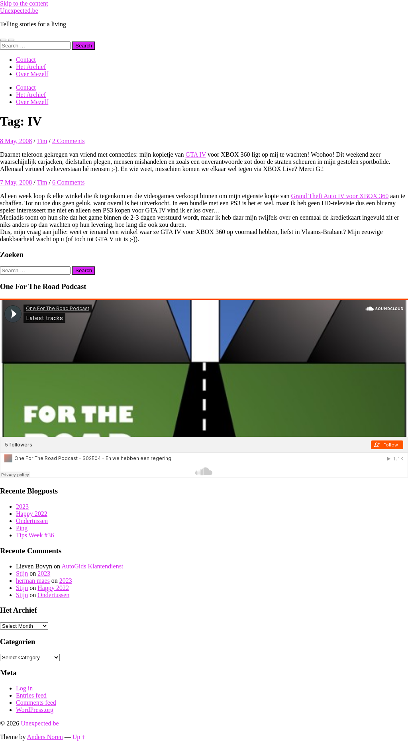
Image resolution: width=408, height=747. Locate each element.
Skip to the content (24, 3)
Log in (24, 688)
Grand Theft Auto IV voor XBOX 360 (339, 196)
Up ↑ (79, 736)
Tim (42, 141)
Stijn (22, 573)
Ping (21, 528)
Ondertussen (32, 520)
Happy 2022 (31, 513)
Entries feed (31, 695)
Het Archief (31, 66)
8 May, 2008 (16, 141)
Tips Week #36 (35, 535)
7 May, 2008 (16, 182)
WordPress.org (34, 709)
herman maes (33, 580)
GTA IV (196, 154)
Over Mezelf (32, 74)
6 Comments (68, 182)
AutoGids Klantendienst (92, 566)
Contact (26, 59)
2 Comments (68, 141)
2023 (22, 506)
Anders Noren (45, 736)
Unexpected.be (19, 10)
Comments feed (36, 702)
